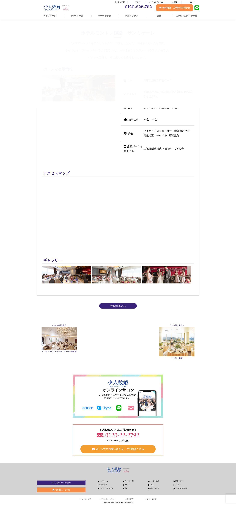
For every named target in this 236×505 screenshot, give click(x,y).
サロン (192, 2)
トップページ (49, 15)
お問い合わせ (154, 488)
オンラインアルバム (156, 2)
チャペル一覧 (77, 15)
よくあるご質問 (120, 2)
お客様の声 (103, 484)
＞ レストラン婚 (150, 499)
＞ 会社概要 (129, 499)
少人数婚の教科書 (181, 488)
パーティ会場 (104, 15)
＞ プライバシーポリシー (107, 499)
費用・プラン (131, 15)
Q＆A (152, 484)
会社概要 (174, 2)
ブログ (137, 2)
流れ (159, 15)
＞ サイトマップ (85, 499)
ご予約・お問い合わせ (186, 15)
